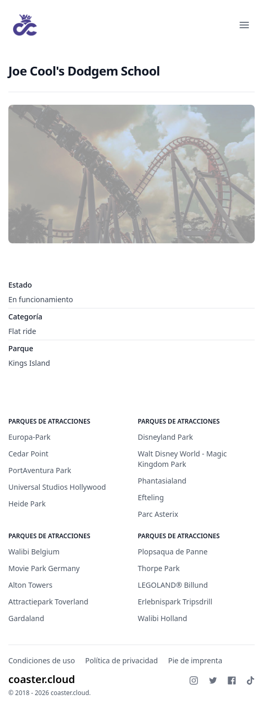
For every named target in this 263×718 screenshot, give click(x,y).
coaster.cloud (41, 679)
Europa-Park (29, 437)
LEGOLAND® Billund (173, 585)
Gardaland (26, 618)
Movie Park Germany (44, 568)
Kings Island (29, 363)
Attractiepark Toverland (48, 601)
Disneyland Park (165, 437)
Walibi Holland (162, 618)
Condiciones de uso (41, 660)
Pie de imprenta (195, 660)
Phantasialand (162, 481)
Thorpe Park (159, 568)
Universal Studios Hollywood (57, 487)
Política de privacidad (121, 660)
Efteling (151, 497)
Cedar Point (28, 454)
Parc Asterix (158, 514)
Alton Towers (30, 585)
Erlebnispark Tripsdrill (175, 601)
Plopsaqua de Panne (173, 551)
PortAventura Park (39, 470)
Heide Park (27, 504)
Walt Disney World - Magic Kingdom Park (182, 459)
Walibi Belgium (33, 551)
